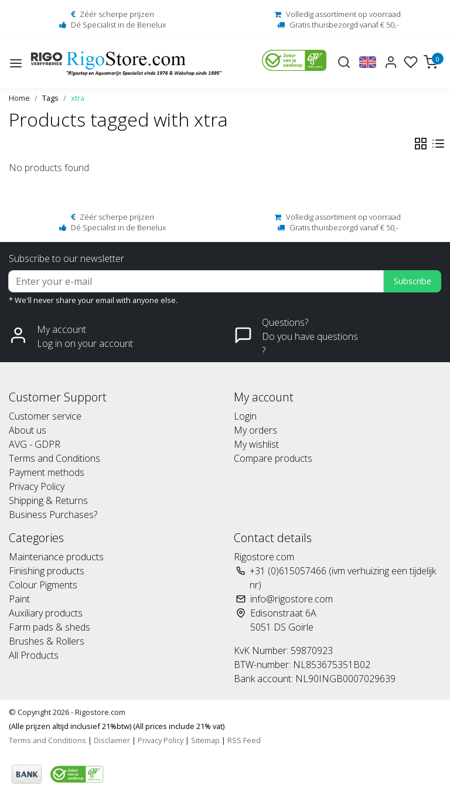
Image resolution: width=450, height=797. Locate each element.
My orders (255, 430)
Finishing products (46, 570)
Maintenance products (56, 556)
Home (19, 98)
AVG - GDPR (34, 444)
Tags (50, 98)
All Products (34, 655)
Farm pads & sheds (49, 627)
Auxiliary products (46, 613)
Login (245, 416)
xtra (77, 98)
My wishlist (256, 444)
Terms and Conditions (54, 458)
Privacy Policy (36, 486)
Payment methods (46, 472)
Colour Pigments (43, 584)
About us (27, 430)
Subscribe (412, 281)
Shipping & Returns (48, 500)
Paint (19, 598)
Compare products (273, 458)
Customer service (45, 416)
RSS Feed (244, 740)
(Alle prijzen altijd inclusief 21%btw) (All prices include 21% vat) (116, 726)
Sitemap (205, 740)
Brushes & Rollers (46, 641)
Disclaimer (112, 740)
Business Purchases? (53, 514)
